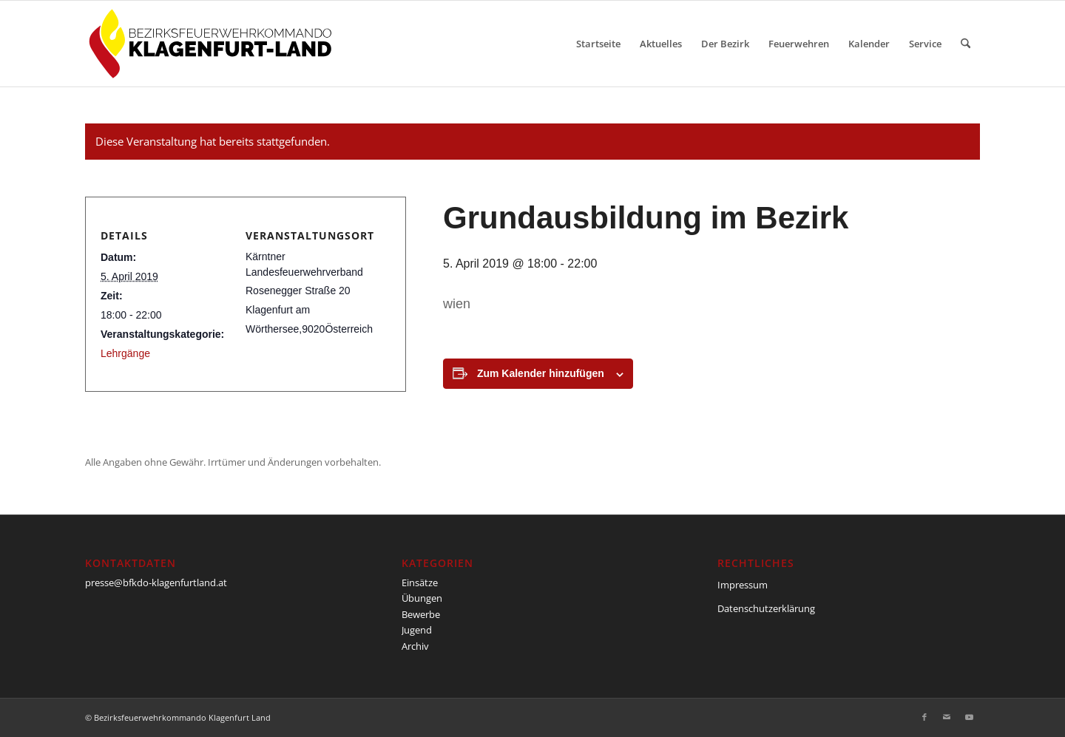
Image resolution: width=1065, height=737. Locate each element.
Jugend (417, 629)
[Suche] (965, 43)
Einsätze (420, 582)
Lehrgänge (125, 353)
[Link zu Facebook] (924, 717)
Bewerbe (421, 614)
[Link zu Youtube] (969, 717)
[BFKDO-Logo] (213, 43)
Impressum (742, 584)
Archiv (415, 646)
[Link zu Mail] (947, 717)
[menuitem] (598, 43)
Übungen (422, 598)
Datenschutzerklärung (766, 608)
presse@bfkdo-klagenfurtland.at (156, 582)
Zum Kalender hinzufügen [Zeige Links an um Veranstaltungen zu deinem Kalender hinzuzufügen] (540, 373)
